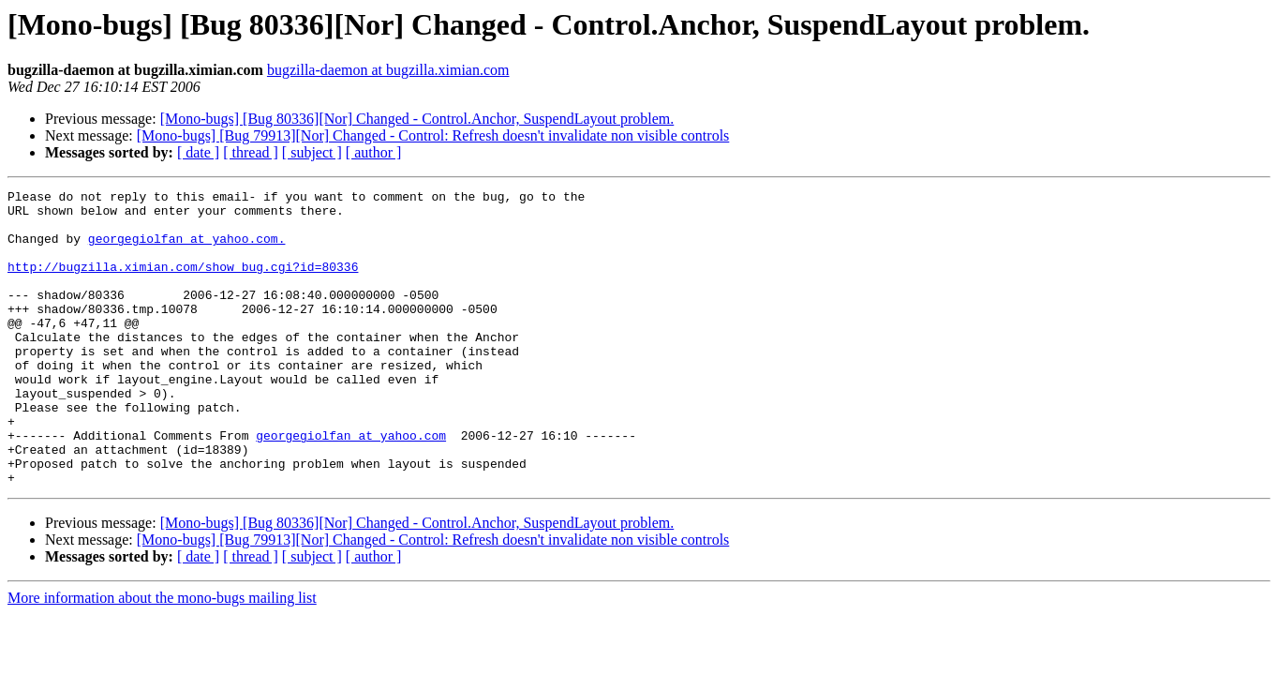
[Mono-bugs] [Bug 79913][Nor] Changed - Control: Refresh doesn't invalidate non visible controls (433, 135)
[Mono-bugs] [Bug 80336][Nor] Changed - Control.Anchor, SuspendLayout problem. (417, 119)
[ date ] (198, 152)
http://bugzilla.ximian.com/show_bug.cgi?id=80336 (182, 283)
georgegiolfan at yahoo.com (351, 485)
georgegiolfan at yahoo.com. (187, 249)
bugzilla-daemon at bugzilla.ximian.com (388, 70)
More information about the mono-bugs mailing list (162, 657)
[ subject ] (312, 152)
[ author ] (374, 152)
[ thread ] (250, 152)
